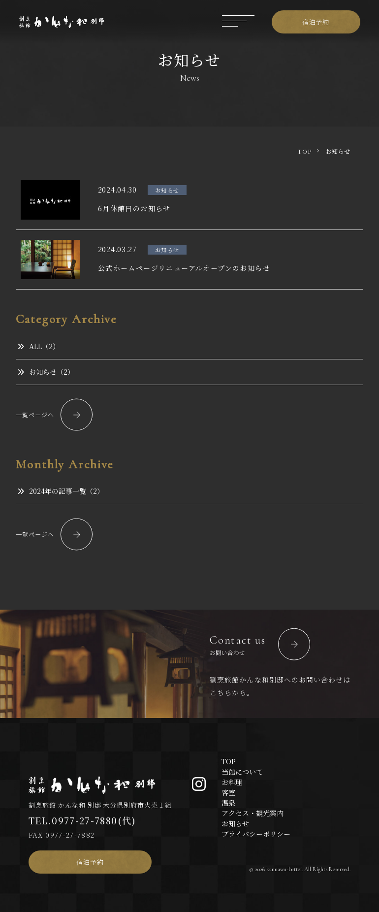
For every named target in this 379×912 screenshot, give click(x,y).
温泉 (228, 803)
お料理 (231, 782)
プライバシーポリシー (255, 834)
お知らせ (235, 823)
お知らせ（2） (45, 372)
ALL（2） (38, 346)
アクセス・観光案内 (252, 813)
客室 (228, 792)
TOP (228, 761)
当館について (242, 772)
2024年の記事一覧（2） (60, 491)
